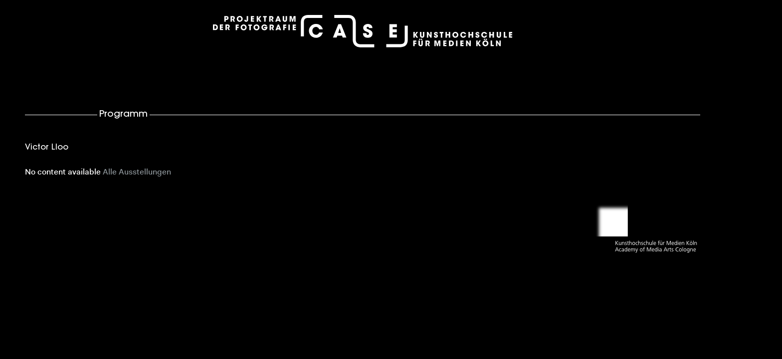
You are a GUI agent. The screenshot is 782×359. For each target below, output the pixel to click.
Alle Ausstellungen (137, 173)
